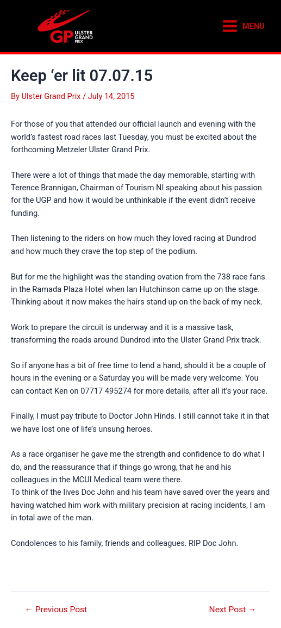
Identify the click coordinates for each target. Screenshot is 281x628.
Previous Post (55, 610)
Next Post (233, 610)
